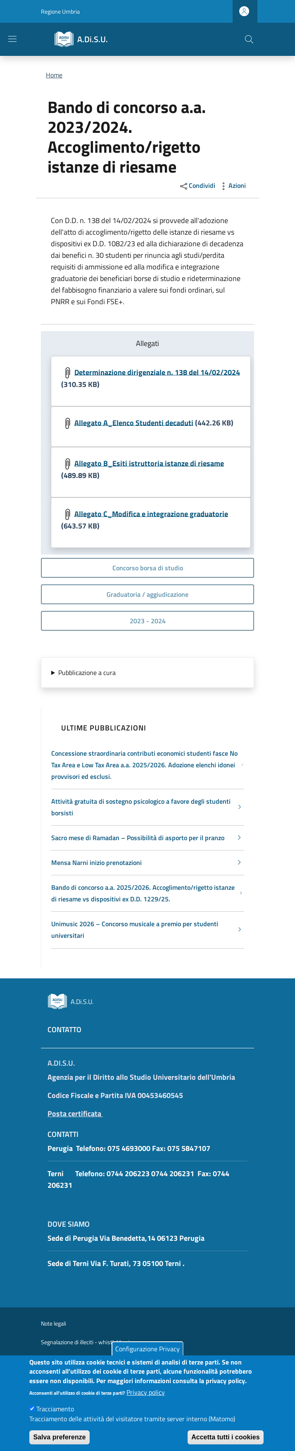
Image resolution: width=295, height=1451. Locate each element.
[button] (249, 39)
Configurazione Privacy (147, 1357)
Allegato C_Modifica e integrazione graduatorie (151, 513)
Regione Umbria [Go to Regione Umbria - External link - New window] (60, 11)
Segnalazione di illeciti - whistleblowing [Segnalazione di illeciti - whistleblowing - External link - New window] (88, 1342)
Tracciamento (55, 1417)
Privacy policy (145, 1401)
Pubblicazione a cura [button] (87, 672)
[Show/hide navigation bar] (12, 39)
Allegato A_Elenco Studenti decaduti (133, 422)
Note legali (53, 1323)
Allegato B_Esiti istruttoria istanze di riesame (149, 462)
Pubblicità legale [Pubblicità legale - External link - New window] (60, 1360)
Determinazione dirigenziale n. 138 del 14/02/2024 (157, 371)
